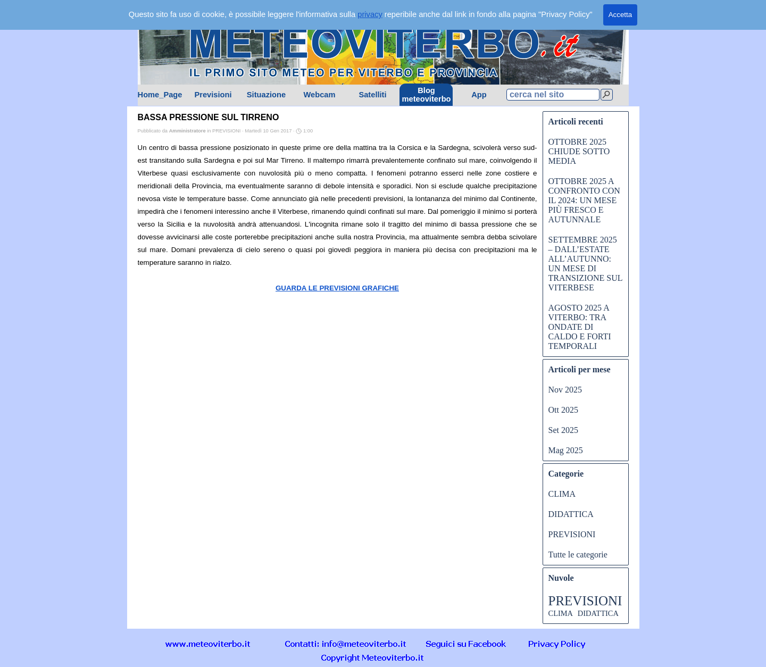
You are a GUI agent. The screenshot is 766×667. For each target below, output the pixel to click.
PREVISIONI (572, 534)
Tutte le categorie (577, 554)
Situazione (266, 94)
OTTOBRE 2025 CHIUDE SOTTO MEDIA (579, 151)
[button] (345, 643)
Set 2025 (563, 430)
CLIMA (562, 493)
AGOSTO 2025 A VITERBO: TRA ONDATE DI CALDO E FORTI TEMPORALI (579, 327)
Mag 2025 (565, 450)
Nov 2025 (565, 389)
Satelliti (372, 94)
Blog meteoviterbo (426, 94)
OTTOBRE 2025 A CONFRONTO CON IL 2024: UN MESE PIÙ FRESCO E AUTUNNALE (584, 200)
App (479, 94)
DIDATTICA (571, 514)
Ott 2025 (563, 409)
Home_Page (160, 94)
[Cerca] (607, 95)
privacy (369, 14)
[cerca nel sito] (553, 95)
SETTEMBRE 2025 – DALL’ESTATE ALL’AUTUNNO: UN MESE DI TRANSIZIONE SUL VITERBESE (585, 263)
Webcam (319, 94)
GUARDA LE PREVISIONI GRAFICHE (337, 288)
